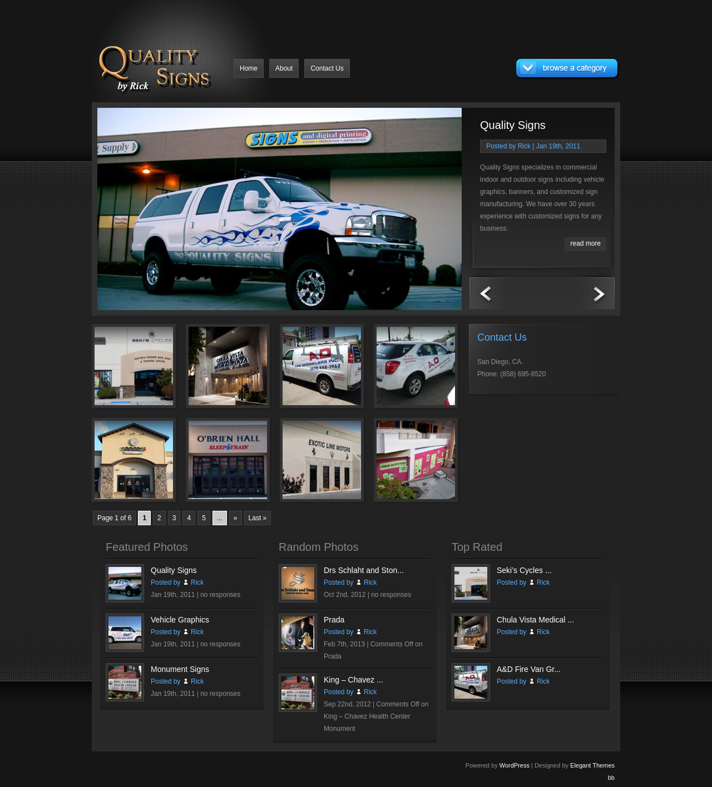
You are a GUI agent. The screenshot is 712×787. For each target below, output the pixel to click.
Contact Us (326, 68)
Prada (334, 619)
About (284, 68)
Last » (258, 518)
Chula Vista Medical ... (535, 619)
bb (611, 777)
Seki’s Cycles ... (524, 570)
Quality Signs (513, 125)
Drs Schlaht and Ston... (364, 570)
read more (585, 243)
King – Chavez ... (353, 679)
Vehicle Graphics (180, 619)
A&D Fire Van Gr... (529, 669)
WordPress (515, 765)
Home (249, 68)
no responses (220, 595)
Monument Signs (180, 669)
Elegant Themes (592, 765)
